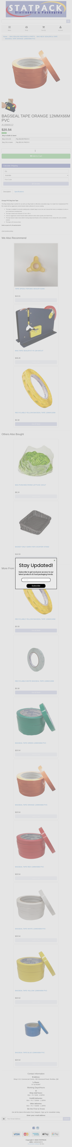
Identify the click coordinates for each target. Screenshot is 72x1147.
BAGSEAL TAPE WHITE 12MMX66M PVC (30, 929)
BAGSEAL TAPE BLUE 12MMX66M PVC (30, 1052)
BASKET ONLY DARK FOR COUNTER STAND (32, 547)
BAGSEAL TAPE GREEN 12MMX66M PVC (30, 743)
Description (7, 191)
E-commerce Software (34, 1144)
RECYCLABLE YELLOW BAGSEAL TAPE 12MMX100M (35, 412)
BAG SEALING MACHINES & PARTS (22, 36)
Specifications (19, 191)
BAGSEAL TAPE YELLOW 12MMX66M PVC (31, 990)
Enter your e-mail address (36, 1115)
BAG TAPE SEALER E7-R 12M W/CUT (29, 351)
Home (5, 36)
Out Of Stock (36, 424)
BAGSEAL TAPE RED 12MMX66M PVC (29, 867)
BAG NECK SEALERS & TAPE (47, 36)
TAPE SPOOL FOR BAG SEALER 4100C (30, 289)
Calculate (36, 184)
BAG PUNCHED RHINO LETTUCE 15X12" (30, 485)
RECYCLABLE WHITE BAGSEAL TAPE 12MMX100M (34, 681)
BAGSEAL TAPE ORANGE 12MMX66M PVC (20, 39)
